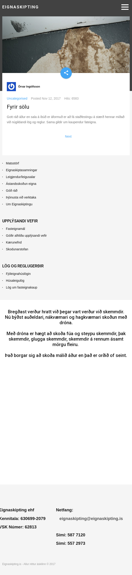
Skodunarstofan (17, 249)
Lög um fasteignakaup (21, 287)
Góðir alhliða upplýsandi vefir (26, 235)
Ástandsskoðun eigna (21, 184)
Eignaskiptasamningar (21, 170)
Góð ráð (11, 190)
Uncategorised (17, 98)
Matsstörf (12, 163)
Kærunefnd (14, 242)
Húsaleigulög (15, 280)
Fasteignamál (15, 229)
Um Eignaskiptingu (19, 204)
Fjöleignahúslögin (18, 274)
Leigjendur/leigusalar (20, 177)
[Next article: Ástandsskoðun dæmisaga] (68, 136)
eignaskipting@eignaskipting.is (91, 518)
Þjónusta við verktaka (21, 197)
